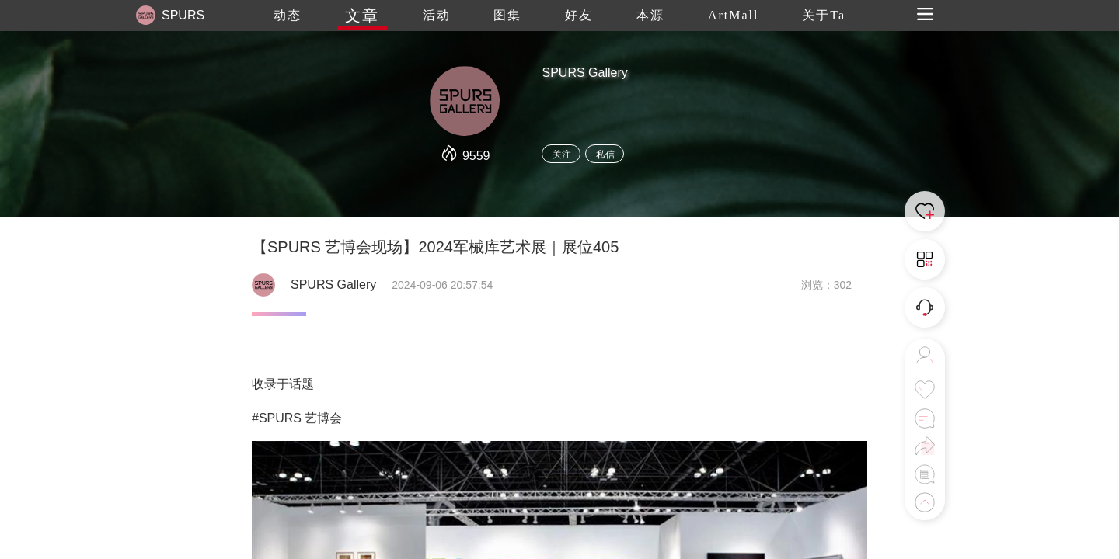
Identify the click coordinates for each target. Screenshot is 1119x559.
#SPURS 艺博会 (297, 418)
